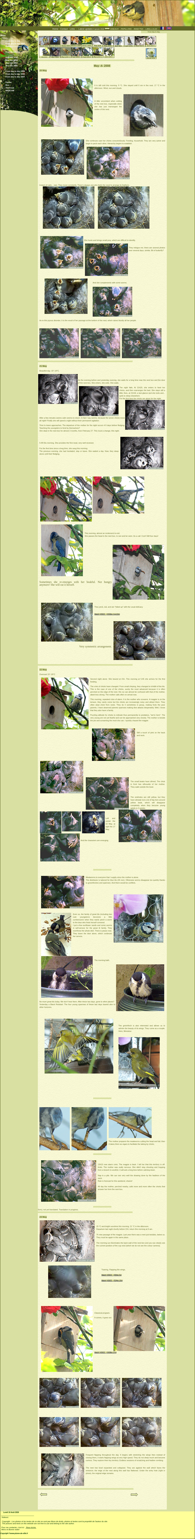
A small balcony (13, 52)
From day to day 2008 (20, 74)
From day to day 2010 (15, 44)
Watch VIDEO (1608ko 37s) (105, 1352)
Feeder (9, 82)
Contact (64, 29)
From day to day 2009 (20, 71)
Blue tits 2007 (20, 63)
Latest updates (86, 29)
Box (7, 85)
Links (72, 29)
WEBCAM (10, 91)
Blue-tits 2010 (20, 57)
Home (55, 29)
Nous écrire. (30, 1527)
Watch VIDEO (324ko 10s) (112, 1281)
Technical (10, 88)
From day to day (13, 41)
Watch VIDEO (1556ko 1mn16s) (107, 614)
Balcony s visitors (20, 46)
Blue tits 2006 (20, 66)
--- (125, 29)
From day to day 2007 (20, 77)
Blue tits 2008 (20, 60)
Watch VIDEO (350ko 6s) (111, 1275)
